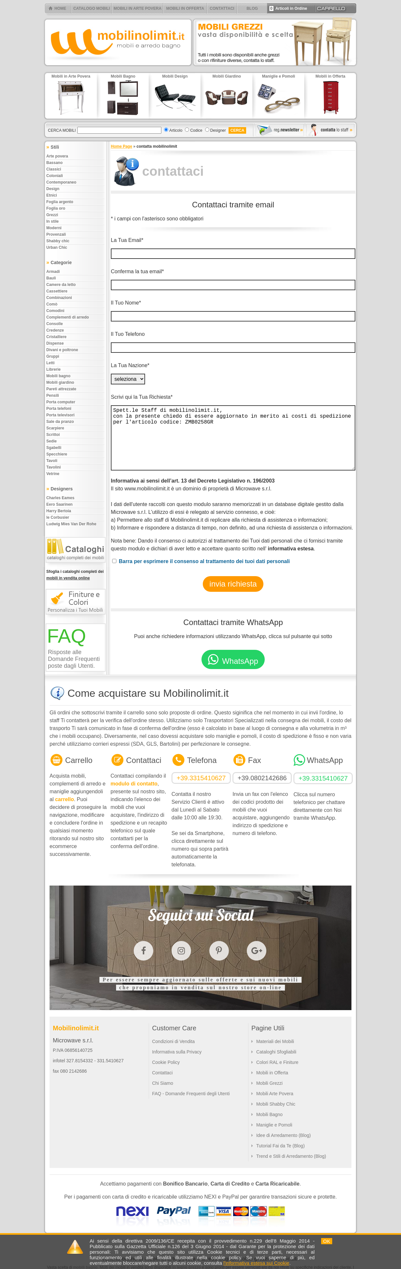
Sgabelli (53, 447)
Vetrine (52, 473)
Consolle (54, 323)
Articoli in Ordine (288, 8)
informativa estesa (291, 548)
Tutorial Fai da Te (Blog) (280, 1145)
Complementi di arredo (67, 317)
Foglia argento (59, 202)
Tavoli (51, 460)
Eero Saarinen (59, 504)
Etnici (51, 195)
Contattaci (162, 1072)
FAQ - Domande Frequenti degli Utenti (191, 1093)
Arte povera (57, 156)
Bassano (54, 162)
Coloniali (54, 175)
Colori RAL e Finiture (277, 1062)
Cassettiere (56, 291)
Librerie (53, 369)
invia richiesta (233, 583)
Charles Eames (60, 498)
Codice (196, 130)
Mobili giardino (60, 382)
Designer (218, 130)
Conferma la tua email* (137, 271)
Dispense (55, 343)
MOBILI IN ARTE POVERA (138, 8)
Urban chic (56, 247)
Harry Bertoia (58, 511)
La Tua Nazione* (130, 365)
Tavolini (53, 467)
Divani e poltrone (62, 350)
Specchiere (56, 454)
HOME (60, 8)
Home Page (121, 146)
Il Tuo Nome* (126, 303)
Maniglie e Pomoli (274, 1124)
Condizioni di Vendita (173, 1041)
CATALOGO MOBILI (91, 8)
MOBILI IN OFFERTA (185, 8)
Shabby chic (57, 241)
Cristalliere (56, 337)
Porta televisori (60, 415)
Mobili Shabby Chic (275, 1104)
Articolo (175, 130)
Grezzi (52, 215)
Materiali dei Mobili (275, 1041)
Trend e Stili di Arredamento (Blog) (291, 1156)
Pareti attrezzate (61, 389)
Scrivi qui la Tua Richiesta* (141, 397)
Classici (53, 169)
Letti (50, 363)
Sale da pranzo (60, 421)
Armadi (53, 271)
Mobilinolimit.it (76, 1028)
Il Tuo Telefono (128, 334)
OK (326, 1241)
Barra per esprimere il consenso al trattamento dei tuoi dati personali (204, 561)
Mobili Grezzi (269, 1083)
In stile (52, 221)
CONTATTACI (222, 8)
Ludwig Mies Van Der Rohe (71, 524)
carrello (64, 799)
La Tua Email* (127, 240)
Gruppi (52, 356)
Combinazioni (59, 297)
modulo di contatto (134, 783)
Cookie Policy (166, 1062)
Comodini (55, 310)
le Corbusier (57, 517)
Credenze (55, 330)
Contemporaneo (61, 182)
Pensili (52, 395)
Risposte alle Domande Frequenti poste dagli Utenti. (74, 659)
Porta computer (60, 402)
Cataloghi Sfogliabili (276, 1051)
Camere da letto (61, 284)
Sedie (51, 441)
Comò (51, 304)
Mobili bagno (58, 376)
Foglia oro (55, 208)
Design (52, 189)
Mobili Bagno (269, 1114)
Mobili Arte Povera (274, 1093)
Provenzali (56, 234)
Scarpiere (55, 428)
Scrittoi (53, 434)
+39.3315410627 (201, 778)
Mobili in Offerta (272, 1072)
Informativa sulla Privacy (176, 1051)
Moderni (54, 228)
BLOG (252, 8)
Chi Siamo (162, 1083)
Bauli (51, 278)
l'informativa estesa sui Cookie (256, 1263)
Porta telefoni (58, 408)
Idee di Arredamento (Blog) (283, 1135)
